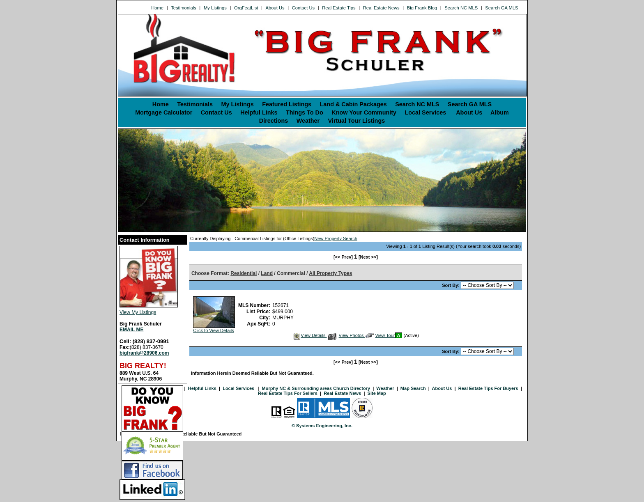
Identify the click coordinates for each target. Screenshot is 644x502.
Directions (273, 120)
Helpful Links (258, 112)
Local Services (426, 112)
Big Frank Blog (422, 7)
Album (499, 112)
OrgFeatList (246, 7)
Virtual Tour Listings (356, 120)
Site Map (377, 393)
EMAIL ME (131, 329)
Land (267, 273)
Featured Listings (286, 104)
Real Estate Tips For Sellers (287, 393)
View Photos (346, 335)
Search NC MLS (461, 7)
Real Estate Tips (338, 7)
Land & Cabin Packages (353, 104)
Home (157, 7)
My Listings (215, 7)
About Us (275, 7)
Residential (243, 273)
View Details (309, 335)
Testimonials (183, 7)
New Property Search (335, 238)
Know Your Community (363, 112)
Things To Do (304, 112)
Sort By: (451, 285)
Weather (308, 120)
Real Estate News (381, 7)
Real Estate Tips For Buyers (488, 388)
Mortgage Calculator (163, 112)
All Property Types (330, 273)
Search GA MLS (501, 7)
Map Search (413, 388)
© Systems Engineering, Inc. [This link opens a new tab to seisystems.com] (322, 425)
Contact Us (303, 7)
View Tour (380, 335)
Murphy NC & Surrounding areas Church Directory (316, 388)
